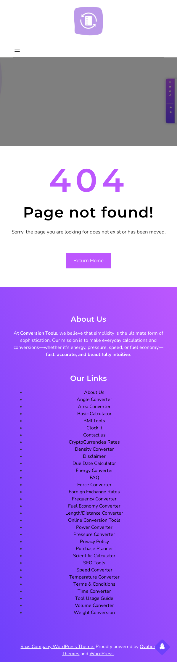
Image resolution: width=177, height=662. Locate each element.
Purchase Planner (94, 548)
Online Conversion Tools (94, 520)
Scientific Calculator (94, 556)
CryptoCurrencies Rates (94, 442)
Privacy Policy (94, 541)
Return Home (88, 260)
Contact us (94, 435)
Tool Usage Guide (94, 598)
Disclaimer (94, 456)
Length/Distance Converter (94, 513)
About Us (94, 392)
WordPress (101, 653)
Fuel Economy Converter (94, 506)
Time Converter (94, 591)
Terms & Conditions (94, 584)
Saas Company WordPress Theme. (57, 646)
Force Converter (94, 484)
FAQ (94, 477)
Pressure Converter (94, 534)
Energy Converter (94, 470)
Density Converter (94, 449)
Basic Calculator (94, 413)
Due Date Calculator (94, 463)
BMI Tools (94, 421)
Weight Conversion (94, 612)
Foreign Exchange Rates (94, 492)
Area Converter (94, 406)
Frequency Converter (94, 499)
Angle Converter (94, 399)
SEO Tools (94, 563)
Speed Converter (94, 570)
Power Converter (94, 527)
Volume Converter (94, 605)
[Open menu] (17, 50)
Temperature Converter (94, 577)
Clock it (94, 428)
